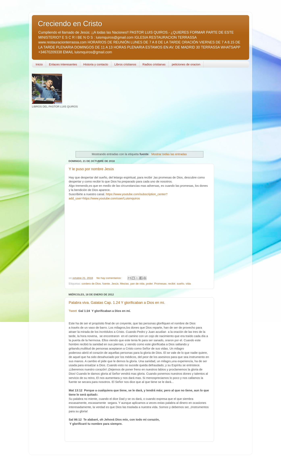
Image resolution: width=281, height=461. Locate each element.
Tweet (73, 310)
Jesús (115, 283)
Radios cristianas (154, 64)
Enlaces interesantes (63, 64)
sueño (180, 283)
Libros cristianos (125, 64)
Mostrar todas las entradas (169, 154)
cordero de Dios (91, 283)
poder (149, 283)
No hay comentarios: (109, 277)
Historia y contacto (95, 64)
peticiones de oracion (186, 64)
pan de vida (137, 283)
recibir (171, 283)
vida (188, 283)
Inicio (39, 64)
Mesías (124, 283)
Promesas (160, 283)
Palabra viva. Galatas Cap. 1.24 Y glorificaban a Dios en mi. (117, 303)
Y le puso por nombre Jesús (91, 169)
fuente (106, 283)
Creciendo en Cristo (70, 24)
